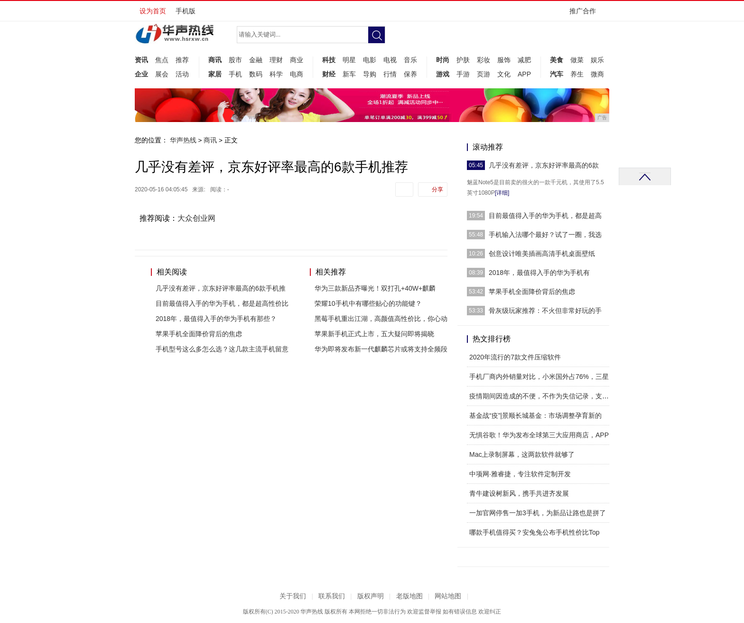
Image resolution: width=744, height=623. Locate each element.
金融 (255, 60)
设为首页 (153, 11)
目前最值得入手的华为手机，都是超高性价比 (222, 303)
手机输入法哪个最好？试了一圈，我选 (545, 234)
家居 (215, 74)
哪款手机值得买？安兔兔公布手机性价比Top (534, 532)
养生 (577, 74)
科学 (276, 74)
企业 (141, 74)
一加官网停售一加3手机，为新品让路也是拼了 (537, 513)
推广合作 (585, 14)
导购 (369, 74)
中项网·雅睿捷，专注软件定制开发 (520, 474)
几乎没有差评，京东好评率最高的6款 (544, 165)
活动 (182, 74)
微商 (597, 74)
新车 (349, 74)
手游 (463, 74)
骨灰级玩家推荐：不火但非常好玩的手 (545, 310)
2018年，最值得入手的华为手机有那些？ (216, 318)
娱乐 (597, 60)
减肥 (524, 60)
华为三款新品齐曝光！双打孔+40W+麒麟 (375, 288)
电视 (390, 60)
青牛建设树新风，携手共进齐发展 (519, 493)
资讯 (141, 60)
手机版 (185, 11)
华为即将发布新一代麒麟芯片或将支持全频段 (381, 349)
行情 (390, 74)
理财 (276, 60)
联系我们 (331, 596)
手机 (235, 74)
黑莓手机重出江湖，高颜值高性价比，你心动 (381, 318)
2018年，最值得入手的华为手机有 (539, 272)
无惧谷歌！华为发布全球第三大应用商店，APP (539, 435)
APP (524, 74)
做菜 (577, 60)
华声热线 (183, 140)
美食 (556, 60)
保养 (410, 74)
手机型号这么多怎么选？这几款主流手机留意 (222, 349)
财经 (328, 74)
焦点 (161, 60)
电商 (296, 74)
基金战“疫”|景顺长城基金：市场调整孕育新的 (535, 415)
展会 (161, 74)
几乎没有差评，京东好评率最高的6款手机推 (221, 288)
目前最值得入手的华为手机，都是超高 (545, 215)
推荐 (182, 60)
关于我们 (292, 596)
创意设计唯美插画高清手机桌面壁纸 (542, 253)
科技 (328, 60)
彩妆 (483, 60)
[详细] (502, 192)
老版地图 (409, 596)
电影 (369, 60)
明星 (349, 60)
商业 (296, 60)
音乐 (410, 60)
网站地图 (448, 596)
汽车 (556, 74)
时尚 (442, 60)
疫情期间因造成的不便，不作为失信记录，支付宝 (542, 396)
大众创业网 (196, 218)
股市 (235, 60)
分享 (437, 189)
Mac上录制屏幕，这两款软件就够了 (522, 454)
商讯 (215, 60)
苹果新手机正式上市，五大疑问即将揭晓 (374, 334)
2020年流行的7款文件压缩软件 (515, 357)
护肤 (463, 60)
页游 (483, 74)
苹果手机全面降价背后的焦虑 (199, 334)
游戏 (442, 74)
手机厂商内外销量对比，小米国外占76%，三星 (539, 376)
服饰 (504, 60)
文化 (504, 74)
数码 (255, 74)
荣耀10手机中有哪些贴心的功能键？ (368, 303)
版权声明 (370, 596)
